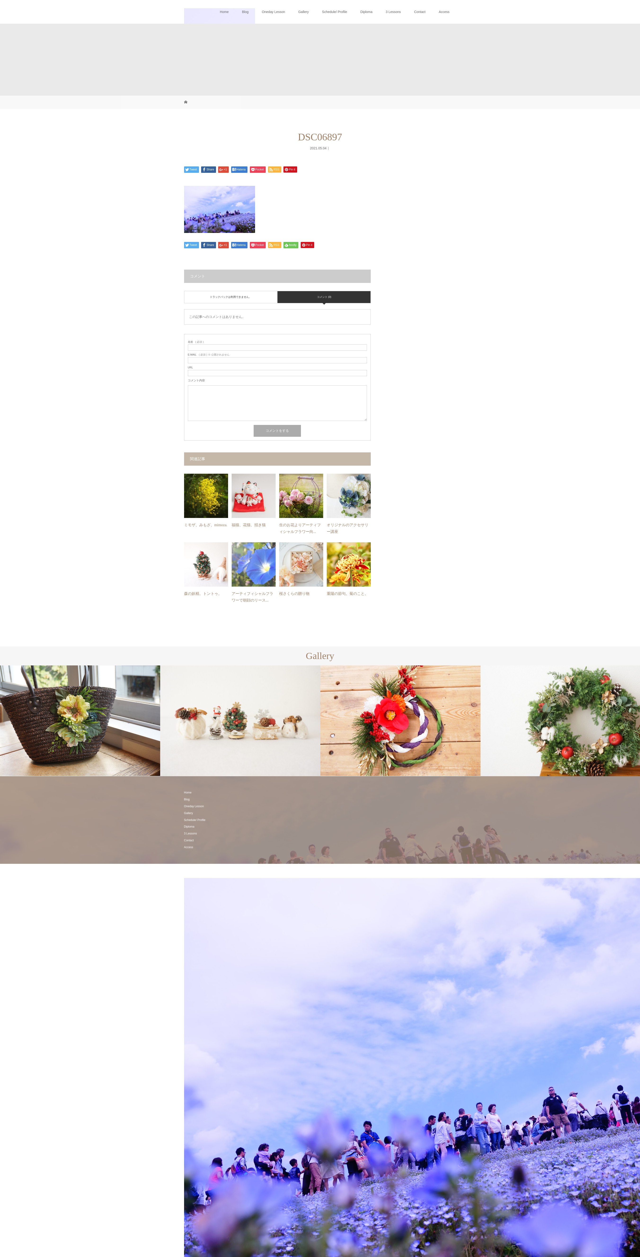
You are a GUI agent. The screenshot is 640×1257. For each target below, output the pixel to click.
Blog (245, 12)
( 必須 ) (196, 342)
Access (444, 12)
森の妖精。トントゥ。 (203, 594)
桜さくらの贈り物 (294, 594)
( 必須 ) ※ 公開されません (209, 354)
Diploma (366, 12)
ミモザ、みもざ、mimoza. (206, 525)
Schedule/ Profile (334, 12)
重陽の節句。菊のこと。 (347, 594)
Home (224, 12)
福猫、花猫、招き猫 (249, 525)
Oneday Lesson (273, 12)
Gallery (303, 12)
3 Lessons (393, 12)
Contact (419, 12)
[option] (80, 720)
